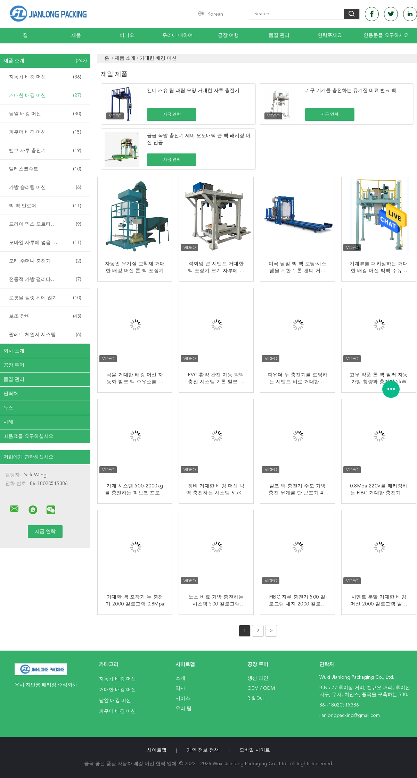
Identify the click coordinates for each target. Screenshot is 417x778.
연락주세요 (330, 35)
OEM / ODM (261, 688)
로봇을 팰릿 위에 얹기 (45, 297)
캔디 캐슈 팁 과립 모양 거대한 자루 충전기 (193, 90)
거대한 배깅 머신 (45, 95)
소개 (180, 678)
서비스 (182, 698)
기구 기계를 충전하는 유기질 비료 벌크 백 (350, 90)
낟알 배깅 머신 (45, 113)
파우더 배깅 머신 (45, 132)
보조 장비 (45, 316)
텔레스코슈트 (45, 169)
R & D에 (256, 698)
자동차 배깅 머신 (45, 77)
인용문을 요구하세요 (386, 35)
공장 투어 (13, 365)
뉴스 (8, 407)
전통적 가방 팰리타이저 (45, 279)
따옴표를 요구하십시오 (28, 436)
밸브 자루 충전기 (45, 150)
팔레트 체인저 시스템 (45, 334)
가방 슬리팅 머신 (45, 187)
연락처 (10, 393)
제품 (76, 35)
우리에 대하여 (177, 35)
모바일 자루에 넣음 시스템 (45, 242)
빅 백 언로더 (45, 205)
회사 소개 (13, 351)
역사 (180, 688)
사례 (8, 422)
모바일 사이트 (254, 750)
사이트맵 (156, 750)
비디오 (127, 35)
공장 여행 (228, 35)
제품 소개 (45, 61)
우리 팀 (183, 708)
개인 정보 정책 (203, 750)
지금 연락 (172, 114)
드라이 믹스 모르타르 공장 (45, 224)
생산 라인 (257, 678)
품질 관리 (279, 35)
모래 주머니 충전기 (45, 261)
